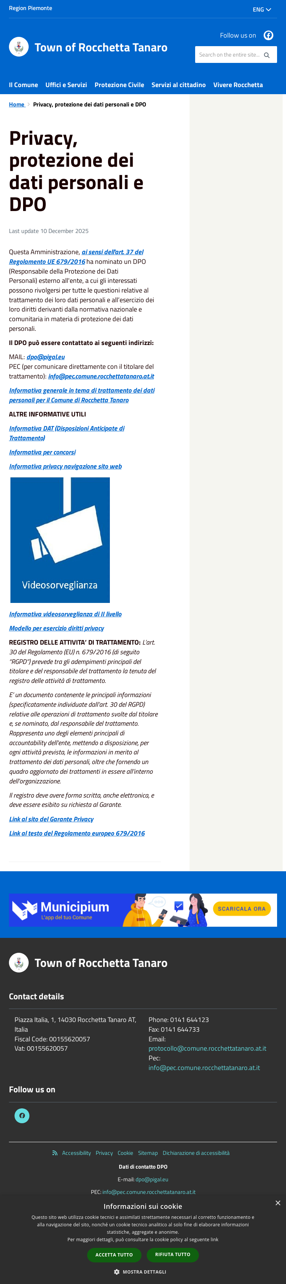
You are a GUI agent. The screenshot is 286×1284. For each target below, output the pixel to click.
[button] (143, 1271)
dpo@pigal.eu (152, 1179)
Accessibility (76, 1153)
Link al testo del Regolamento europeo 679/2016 (76, 833)
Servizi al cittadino (179, 85)
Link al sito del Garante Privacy (51, 819)
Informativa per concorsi (42, 452)
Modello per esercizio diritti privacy (56, 628)
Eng (262, 9)
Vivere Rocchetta (238, 85)
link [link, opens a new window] (215, 1239)
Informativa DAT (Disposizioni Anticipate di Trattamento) (66, 433)
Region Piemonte (30, 7)
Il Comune (23, 85)
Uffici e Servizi (66, 85)
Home (17, 104)
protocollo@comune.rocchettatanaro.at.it (207, 1048)
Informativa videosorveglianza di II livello (65, 614)
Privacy (104, 1153)
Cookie (125, 1153)
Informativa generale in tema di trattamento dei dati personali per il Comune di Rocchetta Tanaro (81, 395)
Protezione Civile (119, 85)
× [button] (277, 1203)
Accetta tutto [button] (114, 1255)
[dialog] (143, 1239)
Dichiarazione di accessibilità (196, 1153)
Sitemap (148, 1153)
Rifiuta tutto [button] (173, 1254)
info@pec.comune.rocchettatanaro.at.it (101, 376)
